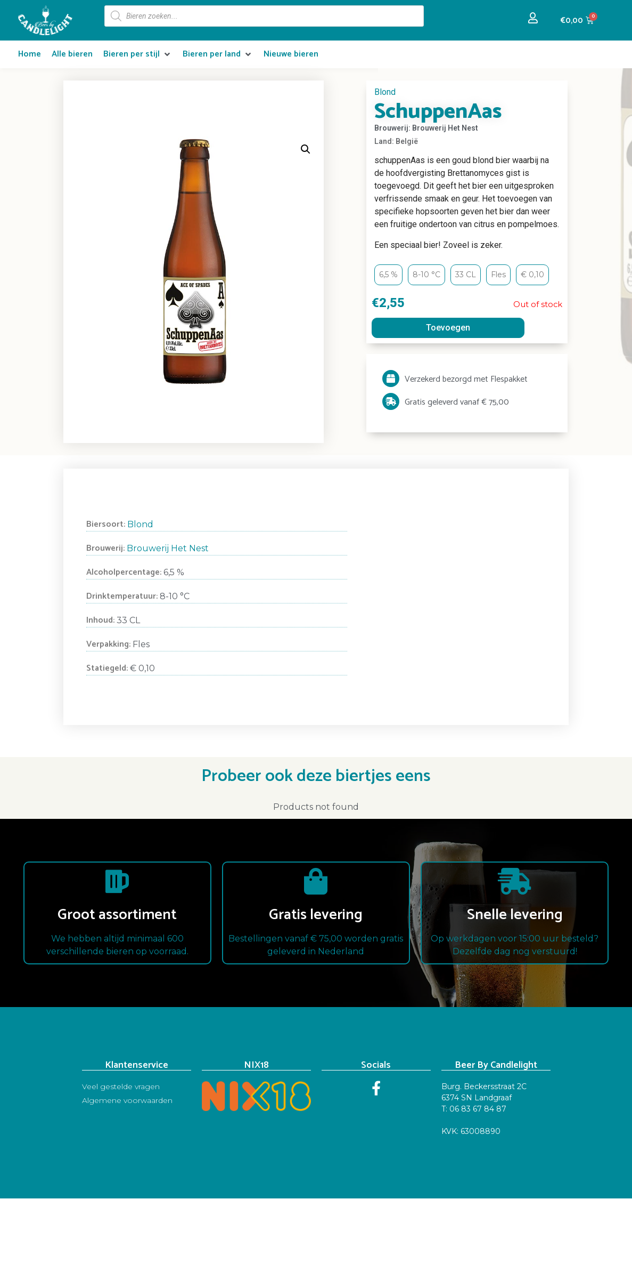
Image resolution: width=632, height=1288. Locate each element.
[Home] (29, 54)
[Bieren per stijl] (137, 54)
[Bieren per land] (218, 54)
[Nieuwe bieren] (291, 54)
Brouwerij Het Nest (168, 548)
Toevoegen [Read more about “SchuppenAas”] (448, 328)
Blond (385, 92)
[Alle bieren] (72, 54)
